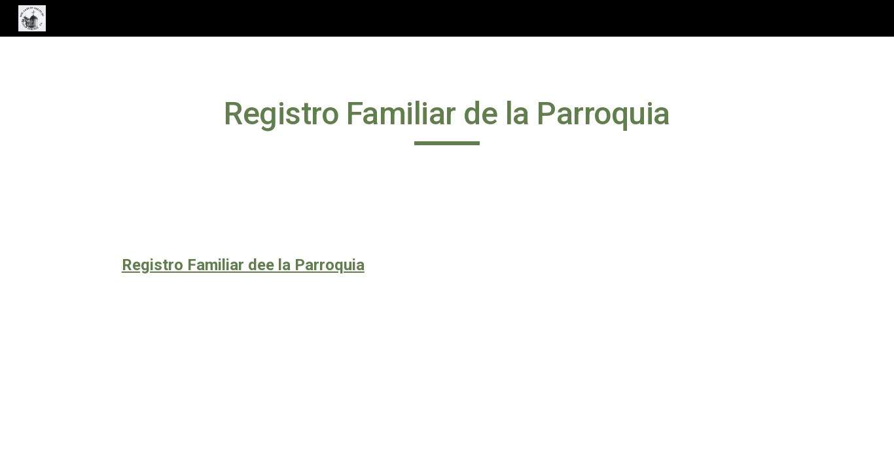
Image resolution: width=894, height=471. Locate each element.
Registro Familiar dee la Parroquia (243, 265)
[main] (447, 119)
